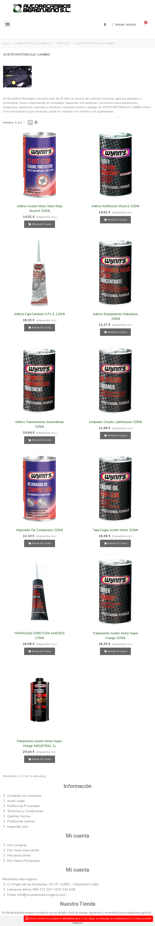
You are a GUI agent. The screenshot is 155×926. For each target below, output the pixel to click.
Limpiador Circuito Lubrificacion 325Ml (115, 422)
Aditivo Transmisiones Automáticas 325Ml (39, 424)
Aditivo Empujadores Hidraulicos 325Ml (115, 316)
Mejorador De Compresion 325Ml (39, 530)
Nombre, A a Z (14, 123)
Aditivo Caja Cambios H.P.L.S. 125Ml (39, 314)
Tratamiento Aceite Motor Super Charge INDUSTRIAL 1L (39, 743)
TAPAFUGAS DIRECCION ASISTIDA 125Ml (39, 635)
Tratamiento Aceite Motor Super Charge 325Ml (115, 635)
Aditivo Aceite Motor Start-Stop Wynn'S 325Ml (39, 208)
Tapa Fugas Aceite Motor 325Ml (115, 530)
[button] (104, 24)
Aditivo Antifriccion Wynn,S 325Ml (115, 206)
